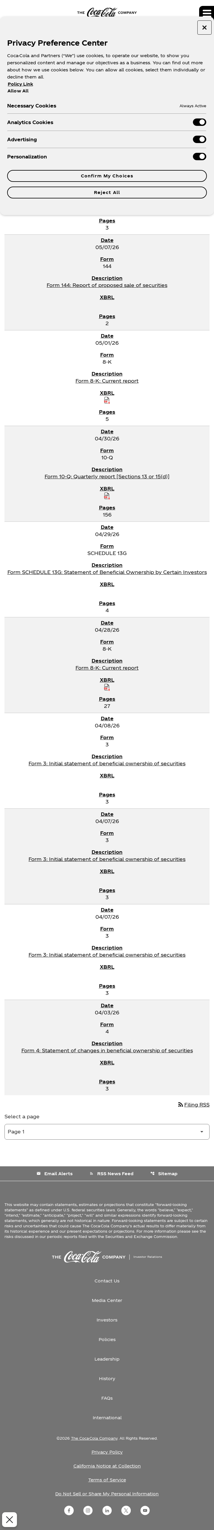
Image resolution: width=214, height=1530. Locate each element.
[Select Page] (107, 1132)
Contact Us (107, 1280)
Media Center (107, 1300)
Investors (107, 1319)
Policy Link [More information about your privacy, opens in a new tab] (20, 83)
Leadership (107, 1358)
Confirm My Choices (107, 175)
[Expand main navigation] (206, 13)
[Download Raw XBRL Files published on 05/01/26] (107, 400)
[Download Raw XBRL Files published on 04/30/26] (107, 495)
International (107, 1417)
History (107, 1378)
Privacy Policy (107, 1451)
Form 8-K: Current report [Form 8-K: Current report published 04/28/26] (107, 668)
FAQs (107, 1398)
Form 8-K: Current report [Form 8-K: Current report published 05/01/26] (107, 381)
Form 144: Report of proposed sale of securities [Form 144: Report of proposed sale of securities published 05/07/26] (107, 285)
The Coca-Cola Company (94, 1438)
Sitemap (163, 1173)
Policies (107, 1339)
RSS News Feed (111, 1173)
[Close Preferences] (8, 1519)
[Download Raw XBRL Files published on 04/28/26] (107, 687)
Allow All (18, 90)
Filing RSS (193, 1104)
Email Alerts (55, 1173)
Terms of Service (107, 1479)
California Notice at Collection (107, 1465)
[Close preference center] (204, 27)
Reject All (107, 192)
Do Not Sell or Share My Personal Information (107, 1493)
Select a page (22, 1116)
